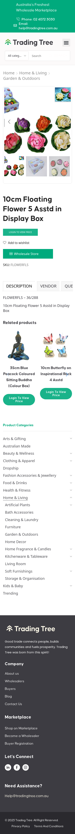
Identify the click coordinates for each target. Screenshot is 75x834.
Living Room (15, 563)
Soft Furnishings (18, 571)
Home (9, 73)
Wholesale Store (26, 254)
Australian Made (17, 446)
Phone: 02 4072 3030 (38, 19)
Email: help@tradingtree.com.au (38, 26)
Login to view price (20, 232)
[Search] (58, 56)
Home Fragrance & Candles (28, 549)
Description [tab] (19, 286)
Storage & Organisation (25, 578)
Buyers (10, 689)
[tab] (19, 286)
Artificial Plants (17, 504)
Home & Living (33, 73)
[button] (66, 43)
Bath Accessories (19, 512)
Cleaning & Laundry (21, 519)
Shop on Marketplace (21, 728)
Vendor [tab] (48, 286)
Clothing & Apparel (19, 460)
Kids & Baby (13, 585)
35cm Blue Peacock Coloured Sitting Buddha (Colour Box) (19, 377)
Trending (10, 593)
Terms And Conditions (48, 826)
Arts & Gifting (14, 438)
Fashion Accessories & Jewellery (29, 475)
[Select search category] (17, 56)
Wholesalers (14, 681)
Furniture (13, 526)
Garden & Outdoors (21, 78)
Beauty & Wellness (18, 453)
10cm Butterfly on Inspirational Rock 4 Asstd (56, 374)
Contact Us (13, 704)
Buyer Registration (19, 743)
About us (12, 673)
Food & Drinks (15, 482)
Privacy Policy (21, 826)
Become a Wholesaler (22, 736)
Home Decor (15, 541)
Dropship (11, 468)
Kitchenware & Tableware (26, 556)
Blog (8, 696)
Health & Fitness (16, 490)
